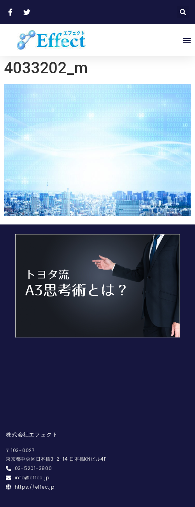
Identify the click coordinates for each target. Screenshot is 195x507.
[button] (186, 40)
